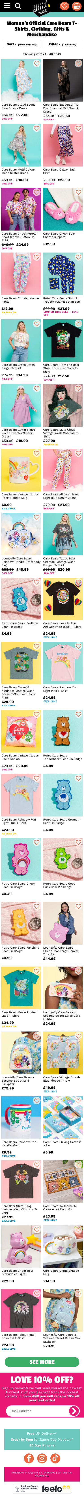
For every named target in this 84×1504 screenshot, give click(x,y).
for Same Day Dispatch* (42, 1439)
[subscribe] (74, 1411)
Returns (42, 1445)
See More (42, 1362)
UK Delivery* (42, 1433)
